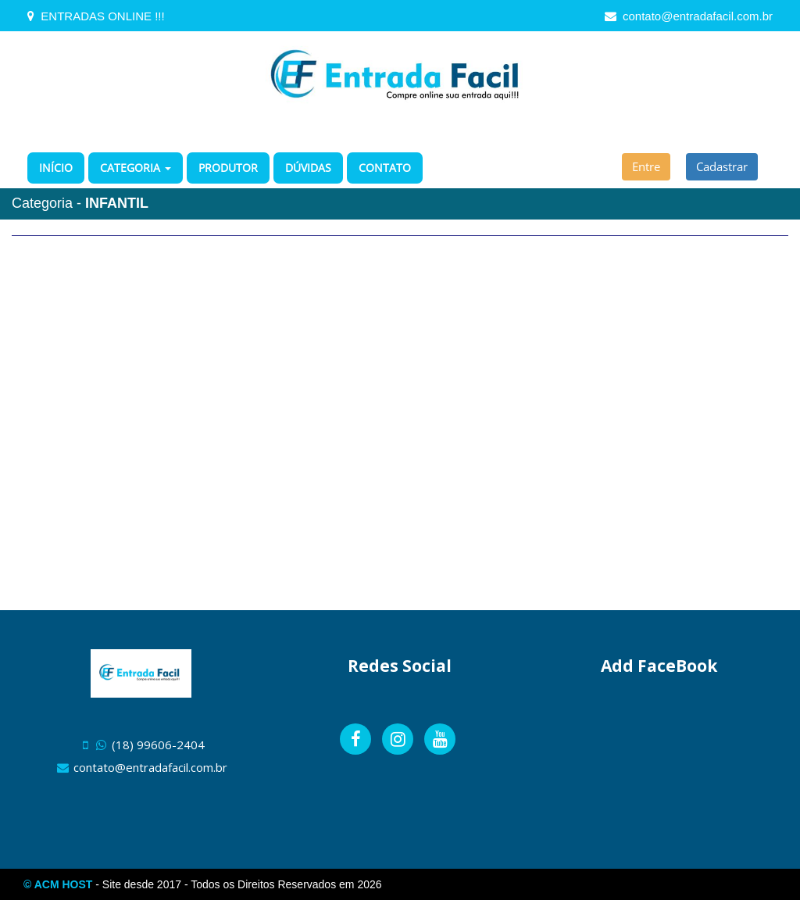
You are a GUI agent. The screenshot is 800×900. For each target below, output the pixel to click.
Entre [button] (646, 166)
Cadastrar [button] (722, 166)
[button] (135, 168)
